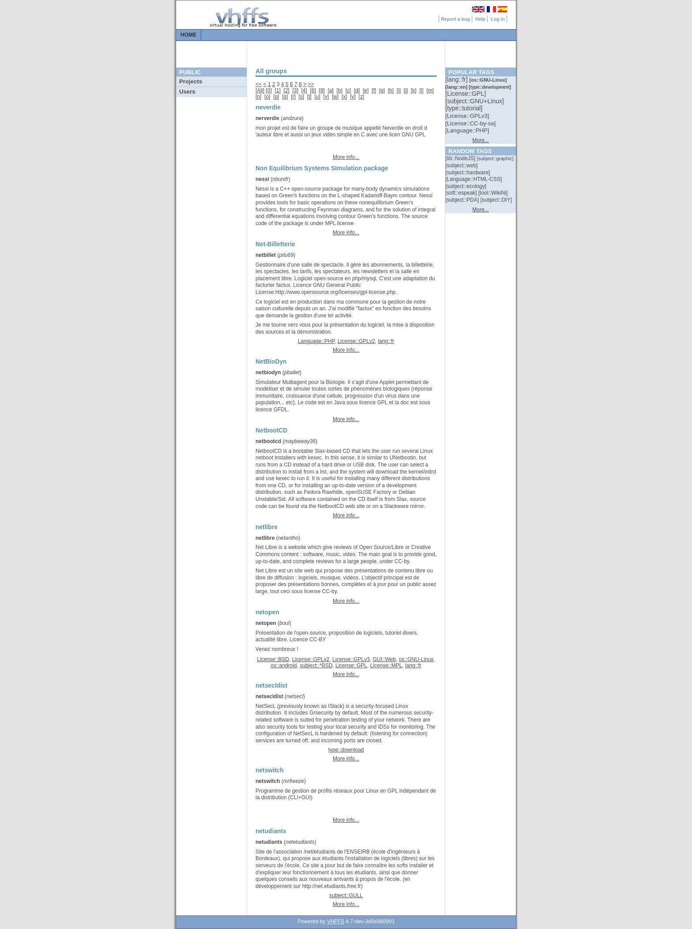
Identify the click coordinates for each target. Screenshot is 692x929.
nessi (262, 179)
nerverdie (267, 118)
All (260, 90)
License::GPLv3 (351, 659)
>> (311, 84)
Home (188, 35)
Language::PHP (316, 341)
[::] (457, 79)
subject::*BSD (316, 665)
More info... (346, 157)
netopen (266, 623)
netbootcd (268, 441)
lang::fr (386, 341)
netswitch (268, 781)
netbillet (266, 255)
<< (259, 84)
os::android (284, 665)
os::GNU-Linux (416, 659)
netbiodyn (268, 372)
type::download (346, 750)
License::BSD (273, 659)
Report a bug (455, 19)
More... (480, 140)
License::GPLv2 (356, 341)
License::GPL (351, 665)
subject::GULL (346, 895)
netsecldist (269, 696)
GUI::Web (383, 659)
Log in (498, 19)
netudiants (269, 842)
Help (480, 19)
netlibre (265, 538)
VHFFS (335, 921)
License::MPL (386, 665)
